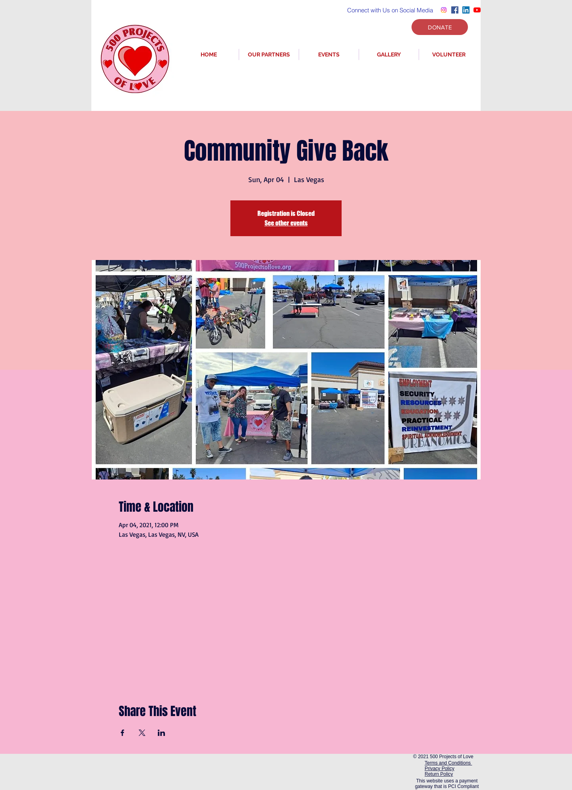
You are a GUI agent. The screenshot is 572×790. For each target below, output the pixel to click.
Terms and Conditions (448, 763)
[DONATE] (440, 27)
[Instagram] (443, 10)
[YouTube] (477, 10)
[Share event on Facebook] (122, 733)
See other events (286, 223)
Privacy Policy (439, 768)
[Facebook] (454, 10)
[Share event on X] (142, 733)
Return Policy (439, 774)
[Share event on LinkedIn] (161, 733)
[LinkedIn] (466, 10)
